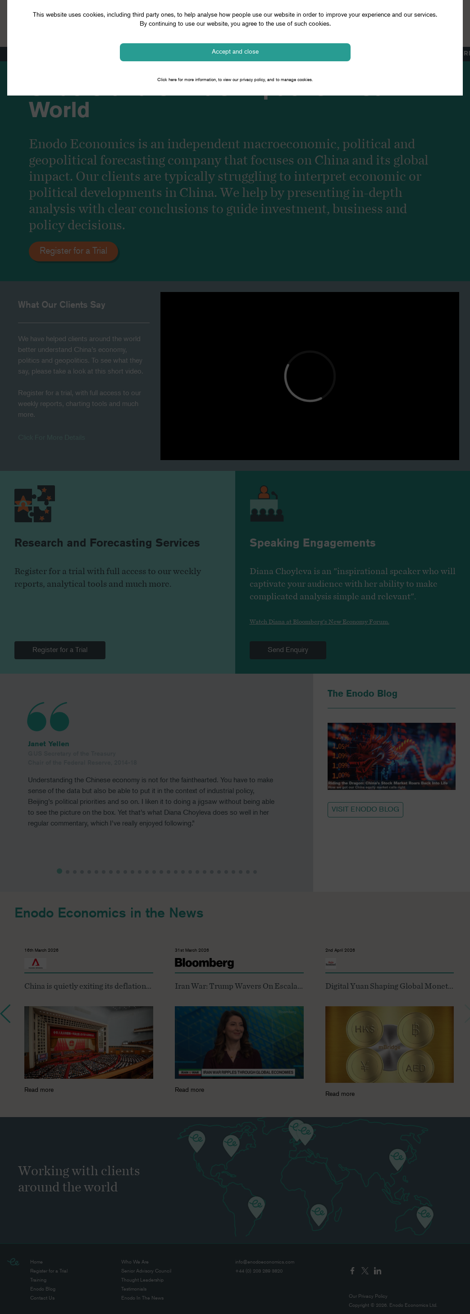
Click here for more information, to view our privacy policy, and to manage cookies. (235, 80)
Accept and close (235, 52)
